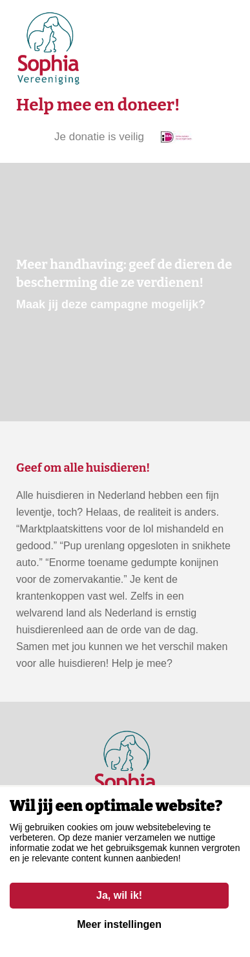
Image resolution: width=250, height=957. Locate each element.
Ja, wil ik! (119, 895)
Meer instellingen (119, 924)
